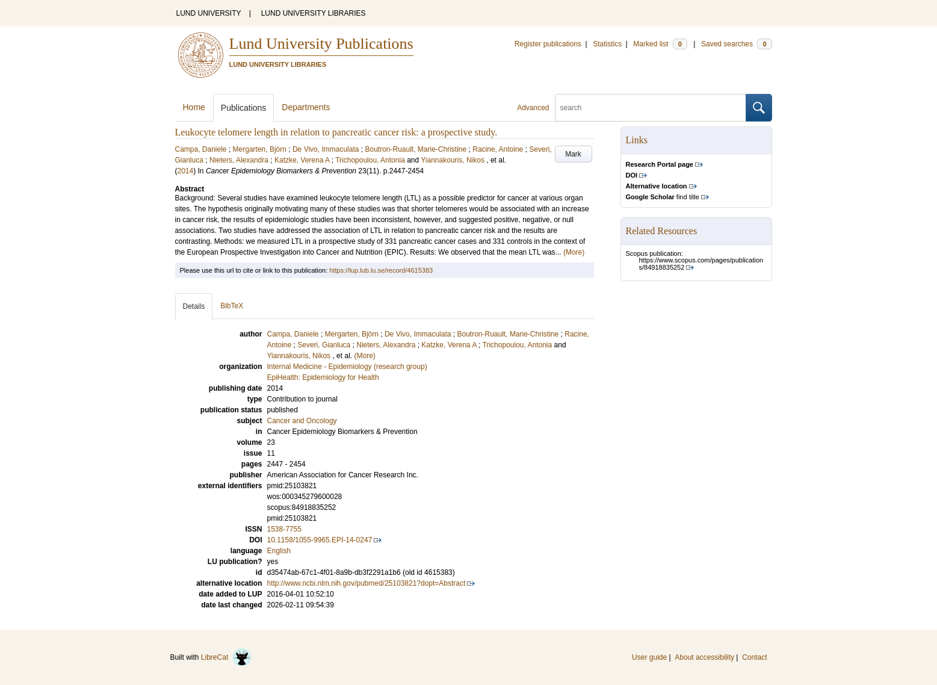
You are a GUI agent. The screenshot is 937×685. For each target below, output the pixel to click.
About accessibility (704, 657)
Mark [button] (573, 154)
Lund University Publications (321, 43)
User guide (649, 657)
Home (194, 107)
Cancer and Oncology (302, 421)
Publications (244, 108)
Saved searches (736, 44)
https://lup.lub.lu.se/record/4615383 (381, 270)
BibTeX (231, 306)
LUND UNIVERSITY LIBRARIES (313, 13)
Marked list (660, 44)
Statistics (607, 44)
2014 (186, 171)
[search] (650, 108)
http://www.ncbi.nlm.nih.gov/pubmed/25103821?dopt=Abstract (366, 583)
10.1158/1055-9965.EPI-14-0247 (320, 540)
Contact (754, 657)
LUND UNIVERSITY (208, 13)
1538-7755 (284, 529)
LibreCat (226, 657)
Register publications (548, 44)
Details (194, 306)
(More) (573, 252)
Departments (306, 107)
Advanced (533, 108)
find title (662, 196)
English (279, 551)
